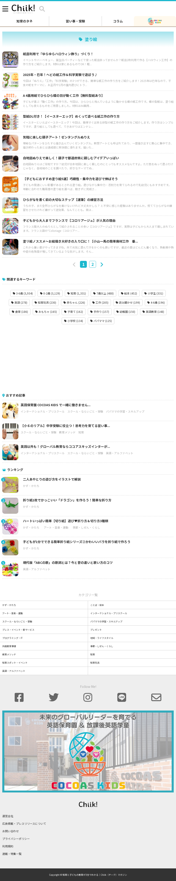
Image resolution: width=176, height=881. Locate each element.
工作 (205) (100, 302)
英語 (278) (19, 302)
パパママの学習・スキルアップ (125, 411)
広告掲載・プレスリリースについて (24, 823)
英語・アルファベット (119, 453)
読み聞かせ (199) (128, 302)
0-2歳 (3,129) (50, 293)
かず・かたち (31, 486)
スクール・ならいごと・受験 (85, 411)
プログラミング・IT (12, 638)
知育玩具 (94, 662)
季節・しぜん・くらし (86, 527)
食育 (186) (20, 311)
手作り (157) (99, 311)
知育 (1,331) (76, 293)
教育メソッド (67, 432)
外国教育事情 (9, 646)
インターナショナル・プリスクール (43, 411)
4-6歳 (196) (156, 302)
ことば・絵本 (97, 605)
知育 (81, 432)
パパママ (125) (101, 321)
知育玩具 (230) (45, 302)
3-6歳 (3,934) (23, 293)
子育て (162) (73, 311)
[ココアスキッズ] (155, 21)
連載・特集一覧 (12, 854)
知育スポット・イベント (15, 662)
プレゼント (96, 629)
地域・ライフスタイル (101, 638)
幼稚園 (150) (125, 311)
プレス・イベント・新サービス (18, 629)
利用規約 (7, 846)
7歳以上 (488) (103, 293)
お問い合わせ (10, 831)
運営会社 (7, 816)
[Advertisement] (88, 358)
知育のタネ (24, 21)
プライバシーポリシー (16, 838)
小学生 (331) (153, 293)
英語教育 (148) (153, 311)
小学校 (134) (73, 321)
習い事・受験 (75, 21)
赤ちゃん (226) (74, 302)
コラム (118, 21)
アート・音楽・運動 (56, 527)
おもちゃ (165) (46, 311)
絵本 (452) (129, 293)
